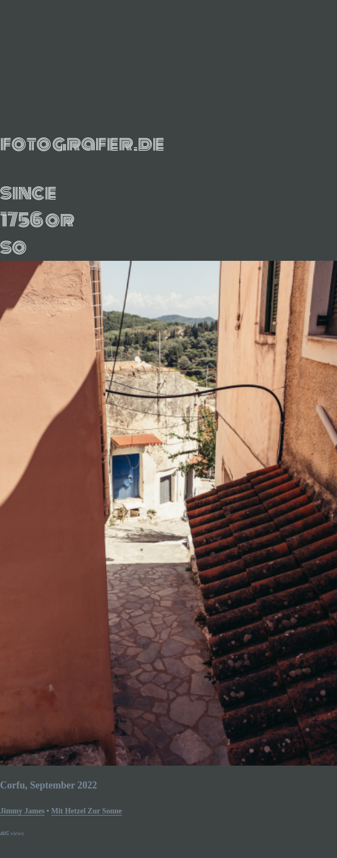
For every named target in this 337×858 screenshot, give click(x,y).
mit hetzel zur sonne (86, 811)
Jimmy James (22, 811)
